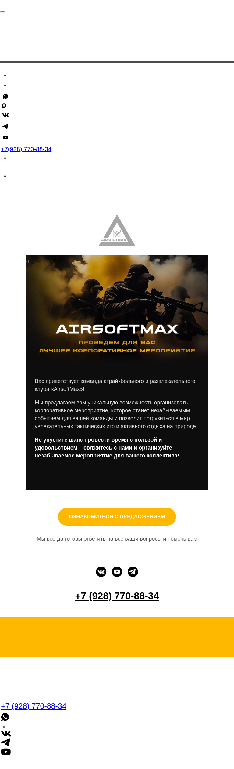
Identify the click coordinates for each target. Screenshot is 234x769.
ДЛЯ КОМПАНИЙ (21, 239)
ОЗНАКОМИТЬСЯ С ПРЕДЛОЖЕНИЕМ (117, 516)
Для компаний (31, 117)
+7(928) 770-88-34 (26, 149)
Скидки (21, 95)
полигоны (15, 261)
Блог (16, 106)
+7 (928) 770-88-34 (19, 128)
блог (7, 208)
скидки (10, 192)
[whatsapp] (13, 139)
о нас (26, 252)
